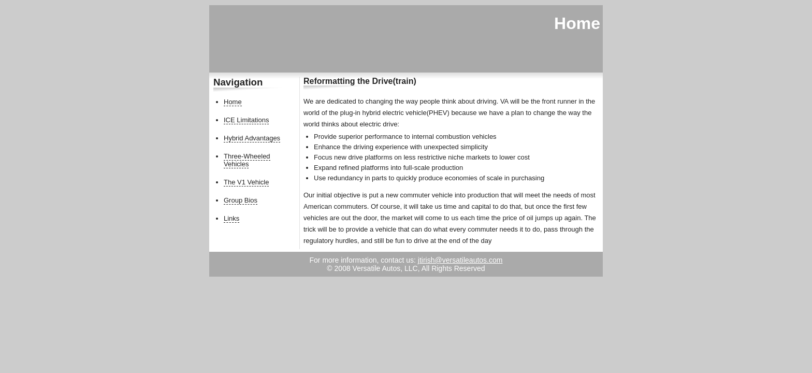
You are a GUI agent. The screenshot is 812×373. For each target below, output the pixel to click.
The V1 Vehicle (246, 182)
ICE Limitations (246, 120)
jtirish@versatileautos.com (460, 260)
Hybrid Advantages (252, 138)
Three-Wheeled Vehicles (247, 160)
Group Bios (240, 200)
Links (231, 218)
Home (233, 102)
